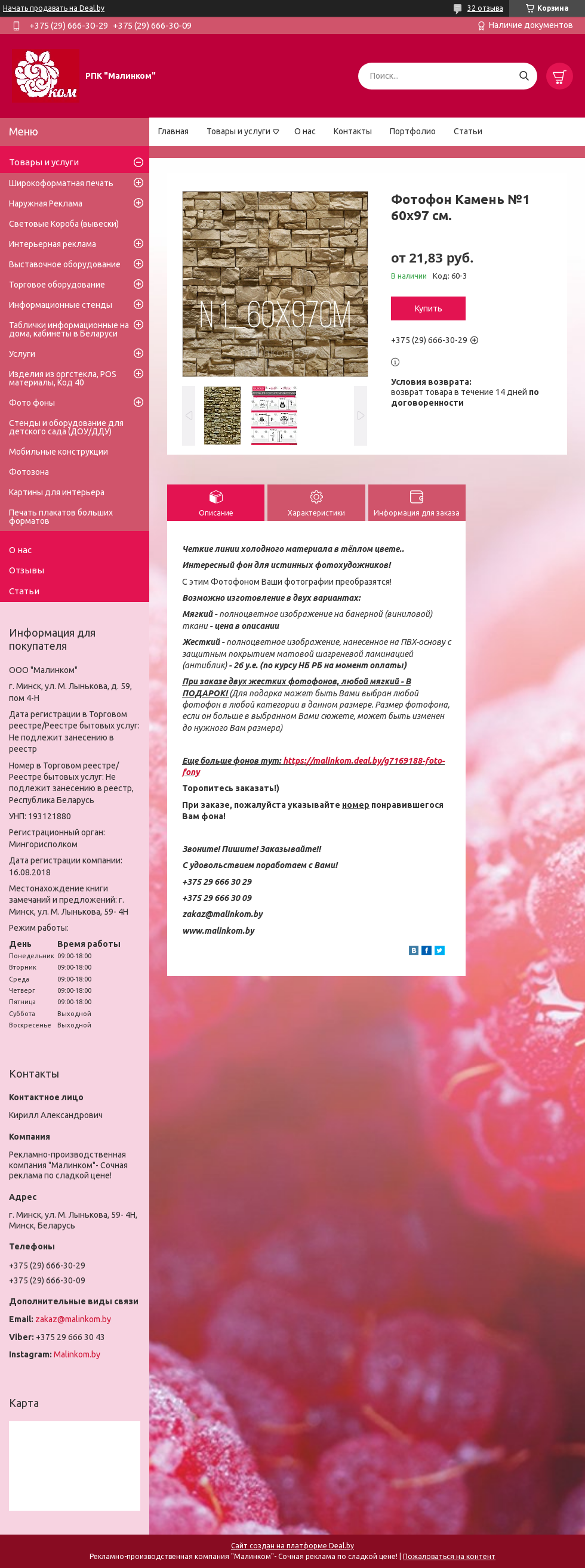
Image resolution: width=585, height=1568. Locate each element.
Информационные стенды (60, 305)
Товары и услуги (238, 131)
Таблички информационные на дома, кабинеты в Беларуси (69, 329)
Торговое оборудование (57, 284)
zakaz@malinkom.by (73, 1319)
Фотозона (29, 472)
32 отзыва (485, 8)
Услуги (22, 354)
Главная (173, 131)
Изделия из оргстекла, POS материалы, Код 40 (62, 378)
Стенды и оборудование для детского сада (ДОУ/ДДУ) (66, 427)
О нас (305, 131)
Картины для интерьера (56, 492)
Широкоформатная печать (61, 183)
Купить (428, 308)
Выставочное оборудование (65, 264)
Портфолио (413, 131)
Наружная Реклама (45, 203)
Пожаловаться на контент (449, 1556)
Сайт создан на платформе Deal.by (292, 1546)
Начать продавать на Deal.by (53, 8)
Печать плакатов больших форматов (61, 517)
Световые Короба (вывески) (64, 224)
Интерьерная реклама (52, 244)
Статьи (468, 131)
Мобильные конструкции (58, 451)
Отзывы (26, 570)
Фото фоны (32, 403)
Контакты (353, 131)
